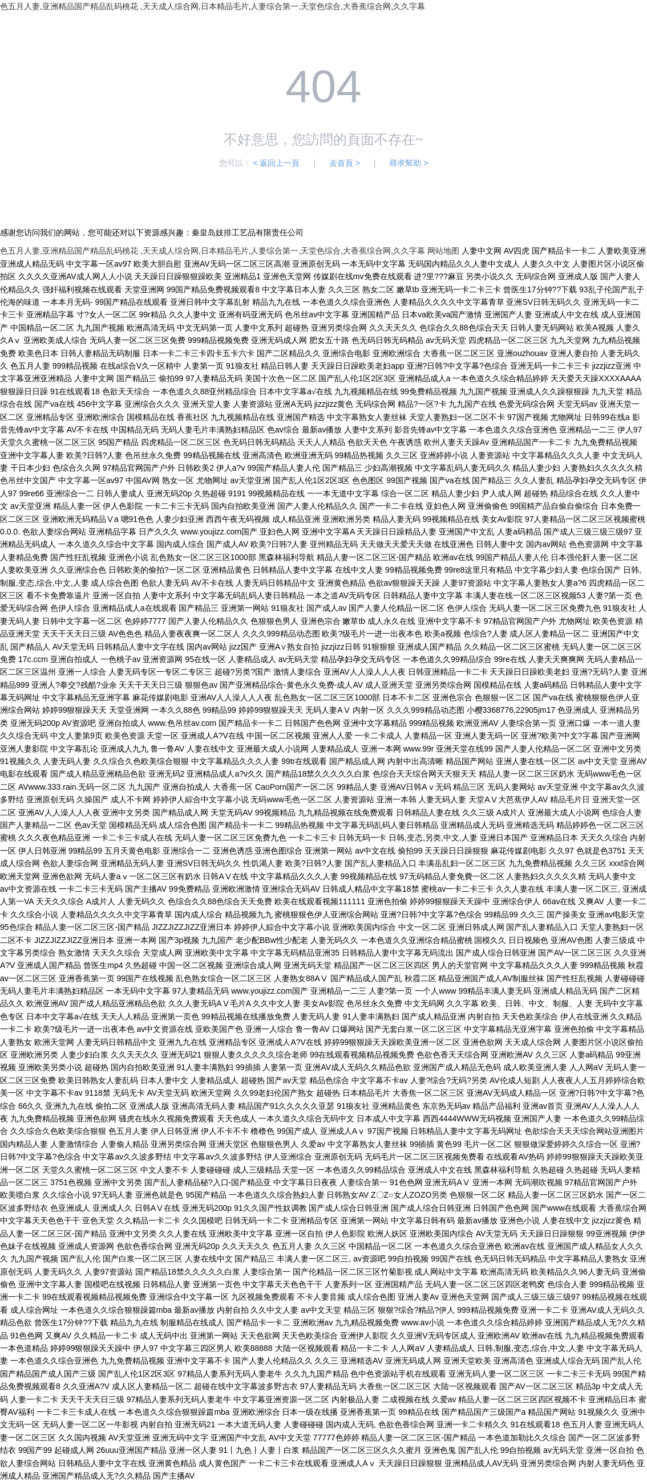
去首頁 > (344, 163)
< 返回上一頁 (276, 163)
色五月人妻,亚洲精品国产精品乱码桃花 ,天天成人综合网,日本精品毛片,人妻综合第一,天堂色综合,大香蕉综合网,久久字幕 (212, 6)
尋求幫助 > (408, 163)
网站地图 (443, 250)
